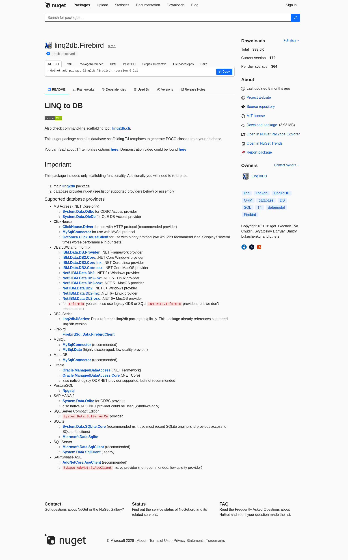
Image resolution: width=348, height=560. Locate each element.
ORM (248, 200)
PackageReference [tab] (91, 64)
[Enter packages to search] (168, 18)
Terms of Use (160, 541)
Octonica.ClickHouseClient (85, 237)
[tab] (81, 5)
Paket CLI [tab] (129, 64)
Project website (259, 97)
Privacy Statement (188, 541)
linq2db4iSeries (76, 319)
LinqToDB (259, 176)
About (141, 541)
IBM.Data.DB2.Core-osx (83, 268)
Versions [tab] (165, 89)
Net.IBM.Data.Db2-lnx (81, 293)
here (114, 149)
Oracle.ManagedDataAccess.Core (91, 375)
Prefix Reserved (63, 54)
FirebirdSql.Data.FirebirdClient (89, 334)
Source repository (261, 107)
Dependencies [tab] (114, 89)
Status (139, 503)
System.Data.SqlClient (82, 452)
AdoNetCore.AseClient (82, 462)
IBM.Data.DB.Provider (81, 252)
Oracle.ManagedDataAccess (86, 370)
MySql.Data (72, 350)
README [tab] (56, 89)
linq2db (68, 186)
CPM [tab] (113, 64)
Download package (262, 125)
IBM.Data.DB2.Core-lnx (82, 263)
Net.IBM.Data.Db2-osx (81, 298)
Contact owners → (287, 165)
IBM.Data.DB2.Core (79, 257)
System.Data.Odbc (78, 211)
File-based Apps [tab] (183, 64)
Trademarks (215, 541)
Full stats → (291, 40)
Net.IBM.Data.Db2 (77, 288)
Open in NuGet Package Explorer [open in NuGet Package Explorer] (273, 134)
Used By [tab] (141, 89)
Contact (53, 503)
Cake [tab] (203, 64)
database (266, 200)
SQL (247, 207)
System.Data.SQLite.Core (84, 426)
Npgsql (69, 391)
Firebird (250, 215)
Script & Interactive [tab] (154, 64)
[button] (224, 72)
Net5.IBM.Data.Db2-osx (82, 283)
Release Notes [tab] (193, 89)
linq (247, 193)
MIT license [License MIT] (256, 116)
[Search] (295, 18)
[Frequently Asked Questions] (224, 503)
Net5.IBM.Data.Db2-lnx (82, 278)
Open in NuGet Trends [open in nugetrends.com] (265, 143)
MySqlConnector (77, 232)
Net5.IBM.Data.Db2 (78, 273)
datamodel (276, 207)
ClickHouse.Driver (78, 227)
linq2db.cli (121, 128)
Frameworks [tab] (83, 89)
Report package (259, 152)
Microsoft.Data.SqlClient (83, 447)
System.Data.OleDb (79, 217)
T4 (259, 207)
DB (282, 200)
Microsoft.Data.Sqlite (80, 437)
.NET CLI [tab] (53, 64)
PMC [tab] (69, 64)
